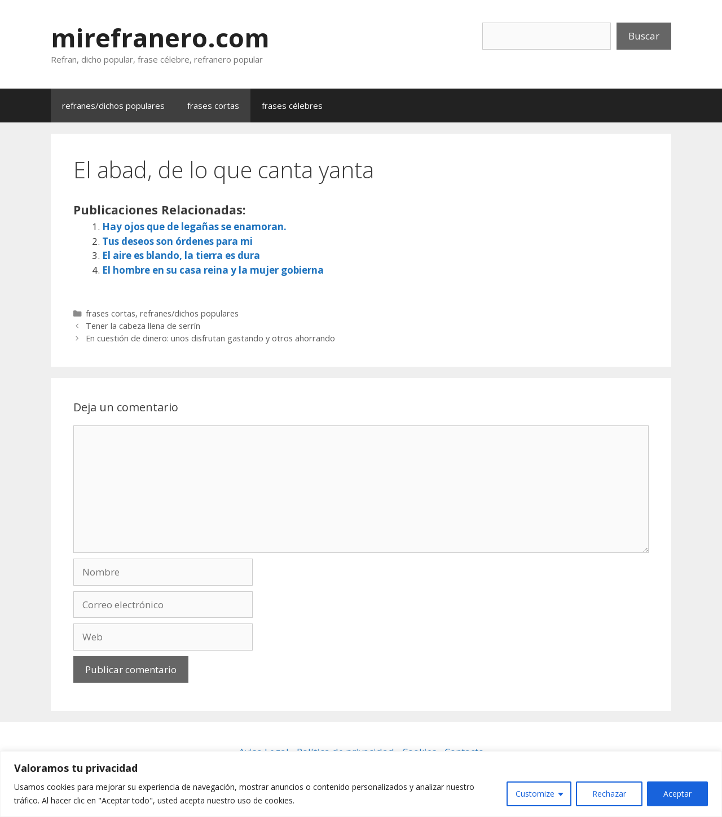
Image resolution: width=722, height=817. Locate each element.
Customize (535, 793)
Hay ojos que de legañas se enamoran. (194, 226)
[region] (361, 784)
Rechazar (609, 793)
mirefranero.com (160, 37)
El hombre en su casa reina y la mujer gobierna (213, 269)
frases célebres (292, 105)
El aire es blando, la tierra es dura (181, 255)
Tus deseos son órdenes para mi (177, 241)
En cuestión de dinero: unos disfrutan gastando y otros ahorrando (210, 338)
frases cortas (213, 105)
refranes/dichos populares (113, 105)
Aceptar (677, 793)
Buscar (643, 35)
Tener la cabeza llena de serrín (143, 325)
